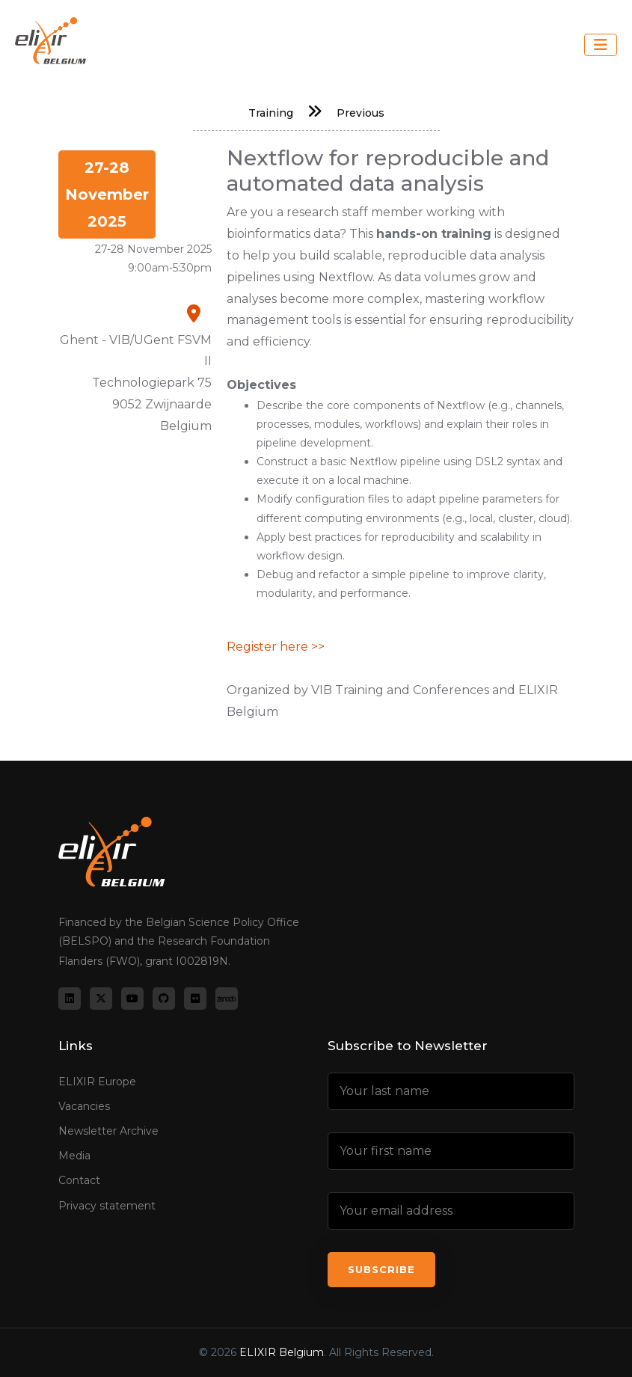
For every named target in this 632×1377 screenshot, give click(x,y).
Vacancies (84, 1106)
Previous (360, 113)
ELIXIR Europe (97, 1081)
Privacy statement (107, 1205)
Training (270, 113)
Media (74, 1155)
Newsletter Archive (108, 1131)
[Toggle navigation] (600, 45)
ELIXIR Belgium (281, 1352)
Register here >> (276, 647)
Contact (79, 1180)
